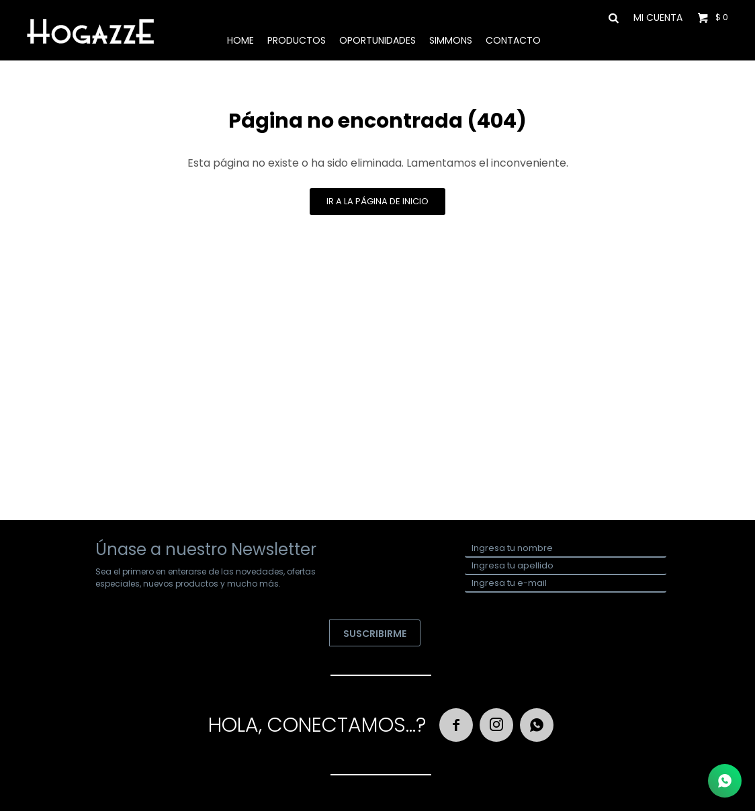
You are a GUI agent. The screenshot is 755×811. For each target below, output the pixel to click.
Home (240, 40)
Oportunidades (377, 40)
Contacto (513, 40)
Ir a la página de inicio (377, 201)
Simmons (450, 40)
